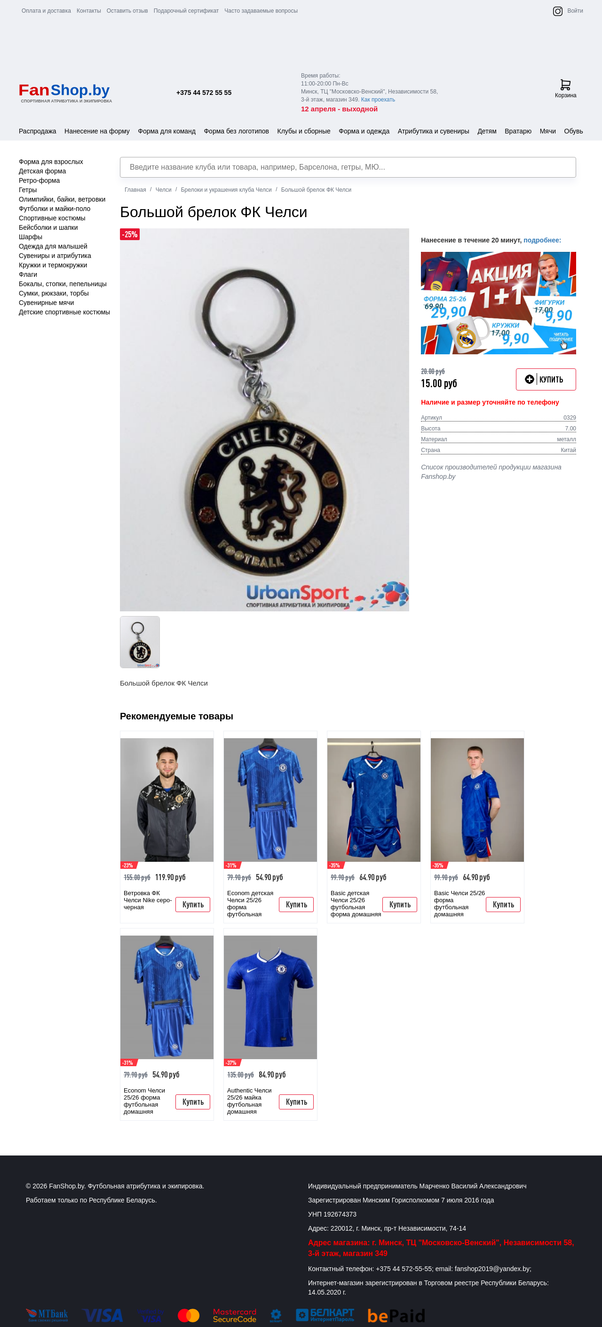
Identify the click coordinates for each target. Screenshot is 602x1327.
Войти (575, 11)
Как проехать (378, 99)
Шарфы (30, 237)
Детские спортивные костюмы (64, 312)
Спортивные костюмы (52, 218)
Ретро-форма (39, 180)
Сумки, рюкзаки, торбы (54, 293)
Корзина (566, 89)
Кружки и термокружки (53, 265)
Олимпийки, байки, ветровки (62, 199)
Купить (193, 904)
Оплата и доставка (46, 11)
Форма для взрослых (51, 161)
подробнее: (542, 240)
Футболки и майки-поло (54, 208)
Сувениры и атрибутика (55, 255)
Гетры (28, 190)
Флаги (28, 274)
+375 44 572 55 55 (203, 92)
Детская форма (42, 171)
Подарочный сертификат (186, 11)
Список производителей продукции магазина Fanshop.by (491, 471)
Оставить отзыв (127, 11)
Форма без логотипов (236, 131)
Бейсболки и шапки (48, 227)
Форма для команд (167, 131)
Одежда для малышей (53, 246)
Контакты (89, 11)
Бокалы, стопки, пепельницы (63, 284)
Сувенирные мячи (46, 302)
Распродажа (37, 131)
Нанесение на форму (97, 131)
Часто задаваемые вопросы (261, 11)
